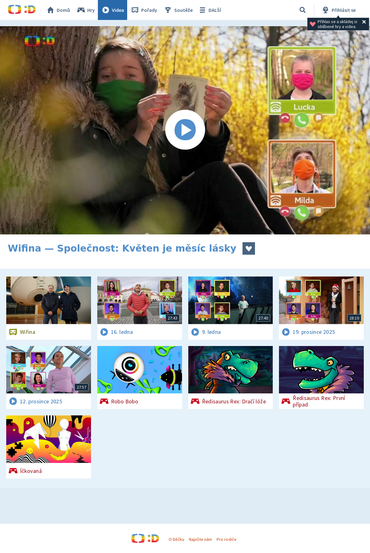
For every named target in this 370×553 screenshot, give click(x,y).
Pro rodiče (226, 539)
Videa (112, 10)
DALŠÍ (209, 10)
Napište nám (200, 539)
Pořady (143, 10)
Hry (85, 10)
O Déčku (176, 539)
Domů (58, 10)
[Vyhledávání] (302, 10)
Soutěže (178, 10)
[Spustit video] (185, 130)
